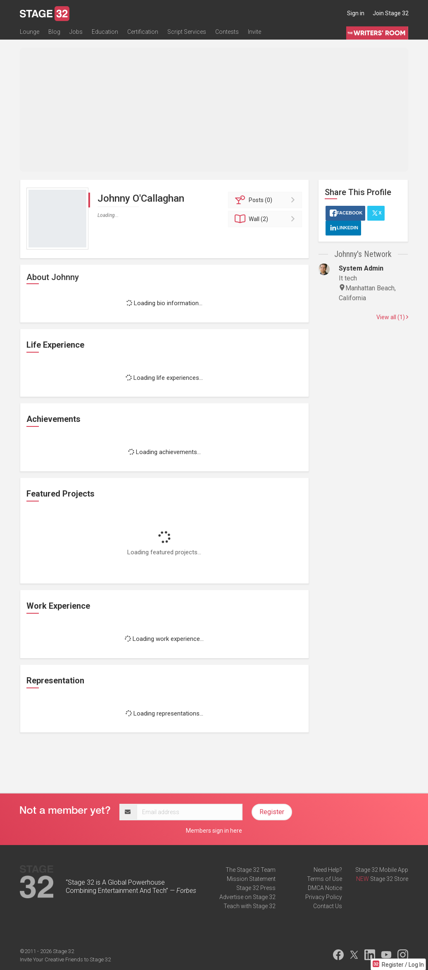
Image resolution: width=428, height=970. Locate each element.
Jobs (76, 31)
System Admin (361, 268)
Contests (227, 31)
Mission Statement (251, 879)
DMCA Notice (325, 888)
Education (105, 31)
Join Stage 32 (391, 13)
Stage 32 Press (256, 888)
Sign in (355, 13)
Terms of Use (324, 879)
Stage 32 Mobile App (381, 869)
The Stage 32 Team (251, 869)
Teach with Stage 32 (250, 906)
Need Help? (328, 869)
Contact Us (327, 906)
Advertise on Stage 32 (247, 897)
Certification (142, 31)
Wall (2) (266, 219)
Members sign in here (214, 830)
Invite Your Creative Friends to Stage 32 (65, 959)
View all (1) (392, 317)
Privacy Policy (323, 897)
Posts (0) (266, 200)
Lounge (29, 31)
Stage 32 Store (389, 879)
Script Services (186, 31)
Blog (54, 31)
